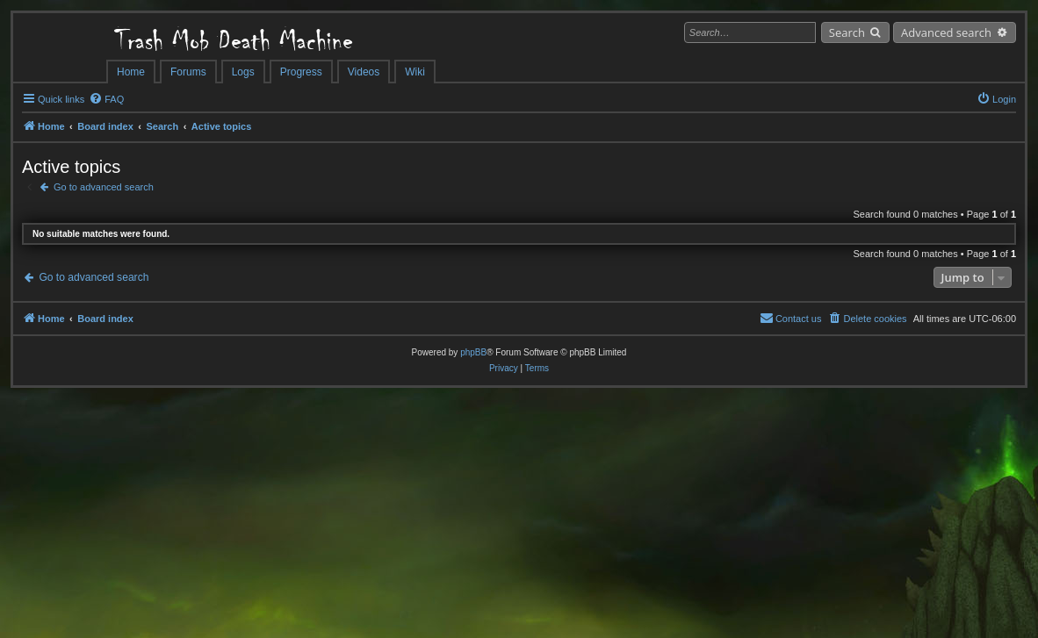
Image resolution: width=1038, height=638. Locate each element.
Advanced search (946, 32)
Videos (363, 72)
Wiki (415, 72)
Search (847, 32)
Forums (188, 72)
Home (131, 72)
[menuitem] (106, 99)
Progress (301, 72)
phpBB (473, 352)
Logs (243, 72)
